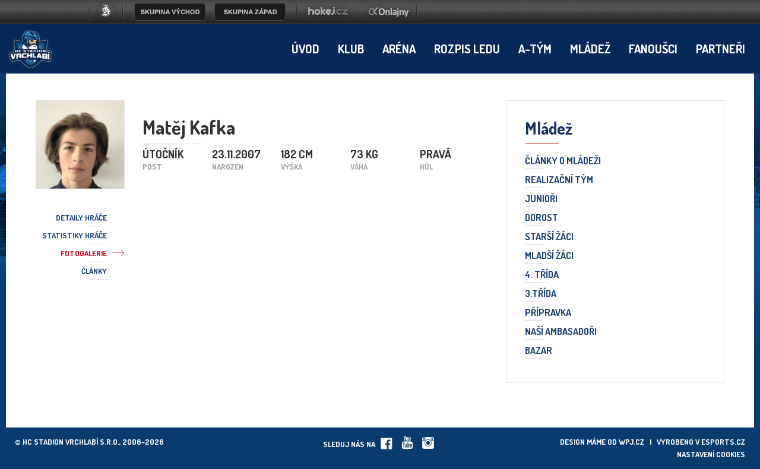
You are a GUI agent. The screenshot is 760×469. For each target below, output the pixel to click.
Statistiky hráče (74, 235)
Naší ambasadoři (561, 332)
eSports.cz (723, 441)
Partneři (720, 48)
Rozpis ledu (467, 48)
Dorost (541, 218)
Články (94, 271)
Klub (351, 48)
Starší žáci (549, 237)
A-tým (535, 48)
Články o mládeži (563, 161)
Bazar (538, 351)
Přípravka (548, 313)
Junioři (541, 199)
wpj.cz (631, 441)
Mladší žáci (549, 256)
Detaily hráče (81, 217)
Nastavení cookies (711, 454)
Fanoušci (653, 48)
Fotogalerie (84, 253)
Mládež (590, 48)
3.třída (540, 294)
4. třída (542, 275)
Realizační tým (559, 180)
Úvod (305, 48)
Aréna (399, 48)
